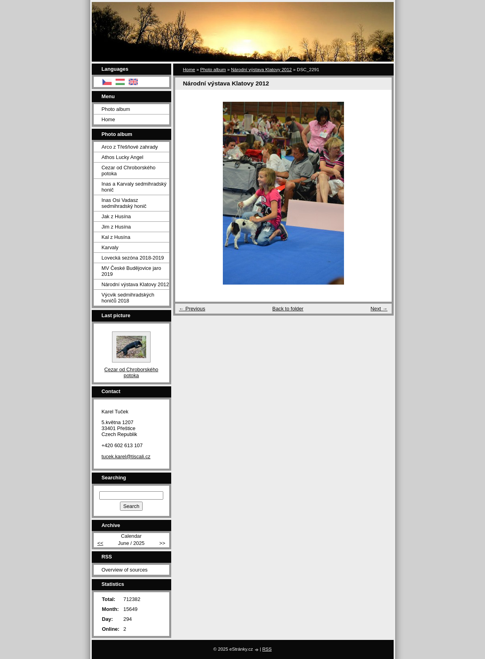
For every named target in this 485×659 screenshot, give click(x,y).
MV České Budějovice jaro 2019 (131, 271)
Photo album (213, 69)
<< (100, 543)
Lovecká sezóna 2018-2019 (133, 258)
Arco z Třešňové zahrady (130, 147)
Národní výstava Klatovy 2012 (261, 69)
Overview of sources (125, 570)
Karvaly (110, 247)
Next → (379, 309)
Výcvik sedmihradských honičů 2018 (128, 298)
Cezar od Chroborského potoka (129, 170)
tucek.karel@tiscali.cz (126, 456)
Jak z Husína (116, 216)
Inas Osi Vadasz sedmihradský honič (124, 203)
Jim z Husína (116, 227)
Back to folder (287, 309)
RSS (267, 649)
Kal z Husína (116, 237)
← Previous (192, 309)
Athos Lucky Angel (122, 157)
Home (189, 69)
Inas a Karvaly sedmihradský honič (134, 187)
